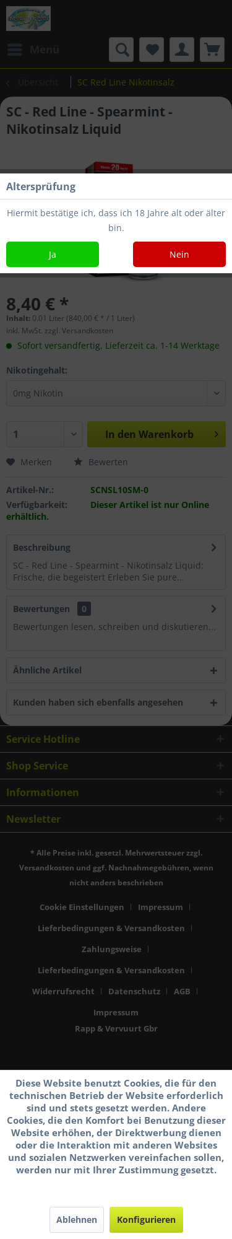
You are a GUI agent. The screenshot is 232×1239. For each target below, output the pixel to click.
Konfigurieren (146, 1219)
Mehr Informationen (116, 1182)
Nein (179, 254)
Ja (52, 254)
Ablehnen (76, 1219)
